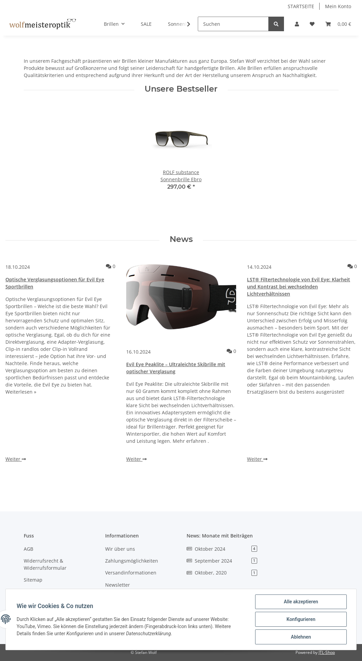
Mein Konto (338, 6)
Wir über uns (120, 549)
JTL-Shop (327, 652)
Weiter (15, 459)
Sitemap (33, 580)
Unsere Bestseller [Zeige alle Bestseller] (181, 89)
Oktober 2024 (222, 549)
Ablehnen (301, 637)
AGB (28, 549)
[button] (296, 24)
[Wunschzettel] (312, 24)
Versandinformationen (130, 572)
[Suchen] (233, 24)
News (181, 239)
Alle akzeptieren (301, 601)
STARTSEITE (301, 6)
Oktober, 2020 (222, 572)
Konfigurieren (300, 619)
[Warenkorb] (338, 24)
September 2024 (222, 561)
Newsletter (117, 585)
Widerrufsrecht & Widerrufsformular (45, 564)
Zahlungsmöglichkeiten (131, 561)
